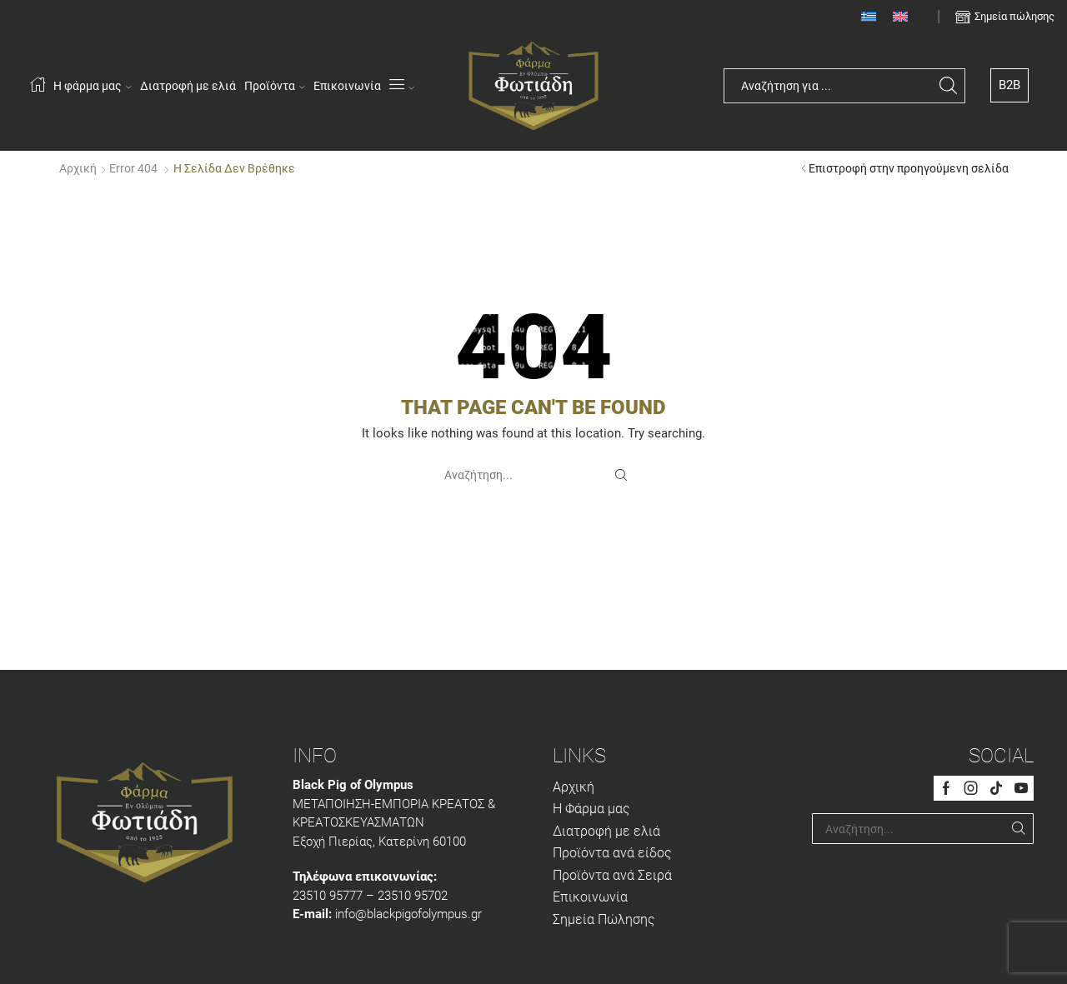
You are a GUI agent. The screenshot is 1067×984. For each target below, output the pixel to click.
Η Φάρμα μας (591, 809)
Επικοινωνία (347, 85)
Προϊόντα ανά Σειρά (612, 875)
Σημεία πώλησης (1014, 16)
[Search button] (947, 85)
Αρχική (78, 168)
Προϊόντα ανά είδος (612, 853)
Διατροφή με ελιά (188, 85)
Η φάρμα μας (92, 85)
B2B (1009, 84)
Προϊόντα (274, 85)
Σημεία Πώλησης (604, 919)
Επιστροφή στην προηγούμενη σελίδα (909, 168)
